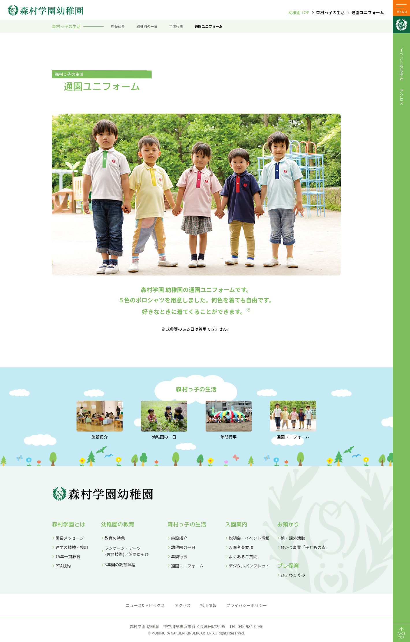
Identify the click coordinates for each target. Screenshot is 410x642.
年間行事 (176, 26)
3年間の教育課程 (120, 564)
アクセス (401, 97)
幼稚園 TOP (298, 12)
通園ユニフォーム (209, 26)
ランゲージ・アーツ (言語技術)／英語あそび (125, 551)
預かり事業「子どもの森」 (305, 547)
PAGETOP (401, 635)
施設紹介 (118, 26)
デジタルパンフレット (249, 566)
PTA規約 (63, 566)
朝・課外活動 (293, 538)
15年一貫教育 (68, 556)
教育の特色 (115, 538)
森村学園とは (68, 524)
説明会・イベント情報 (249, 538)
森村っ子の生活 (186, 524)
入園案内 (236, 524)
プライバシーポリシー (246, 605)
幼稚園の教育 (117, 524)
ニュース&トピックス (145, 605)
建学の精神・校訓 (71, 547)
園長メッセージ (69, 538)
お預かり (288, 524)
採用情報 (208, 605)
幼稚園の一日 (147, 26)
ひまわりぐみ (293, 575)
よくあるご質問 (243, 556)
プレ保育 (288, 565)
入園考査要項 (241, 547)
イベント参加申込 (401, 64)
